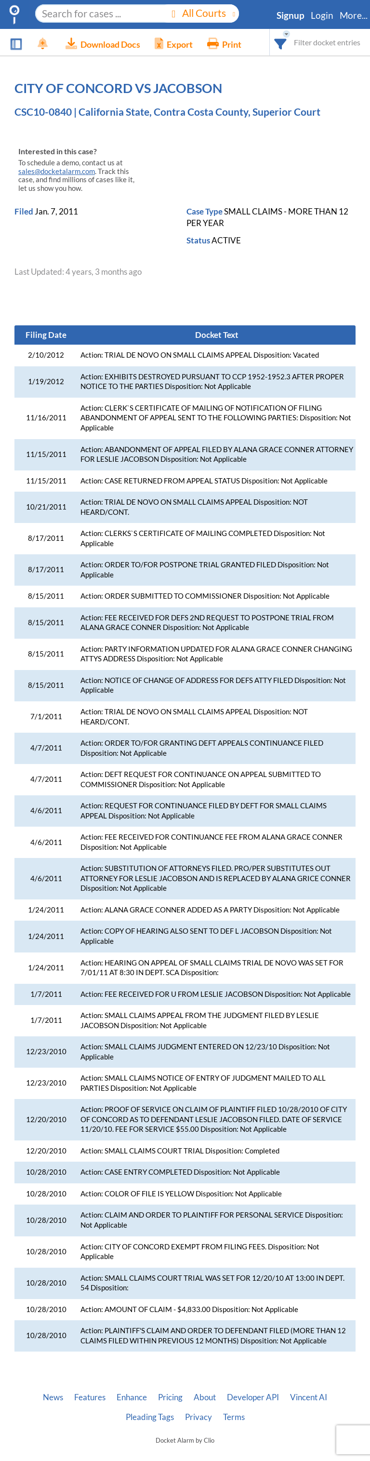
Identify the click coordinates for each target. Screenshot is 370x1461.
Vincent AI (308, 1397)
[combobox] (280, 42)
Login (322, 15)
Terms (234, 1417)
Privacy (198, 1417)
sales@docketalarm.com (56, 171)
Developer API (253, 1397)
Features (90, 1397)
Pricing (170, 1397)
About (205, 1397)
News (53, 1397)
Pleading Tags (150, 1417)
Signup (290, 15)
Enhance (132, 1397)
